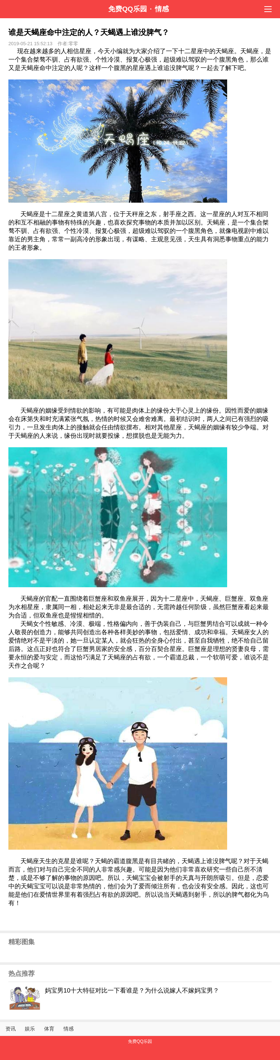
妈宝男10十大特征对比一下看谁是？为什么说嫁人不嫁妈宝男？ (132, 990)
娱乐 (30, 1029)
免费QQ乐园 (127, 9)
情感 (162, 9)
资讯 (10, 1029)
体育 (49, 1029)
